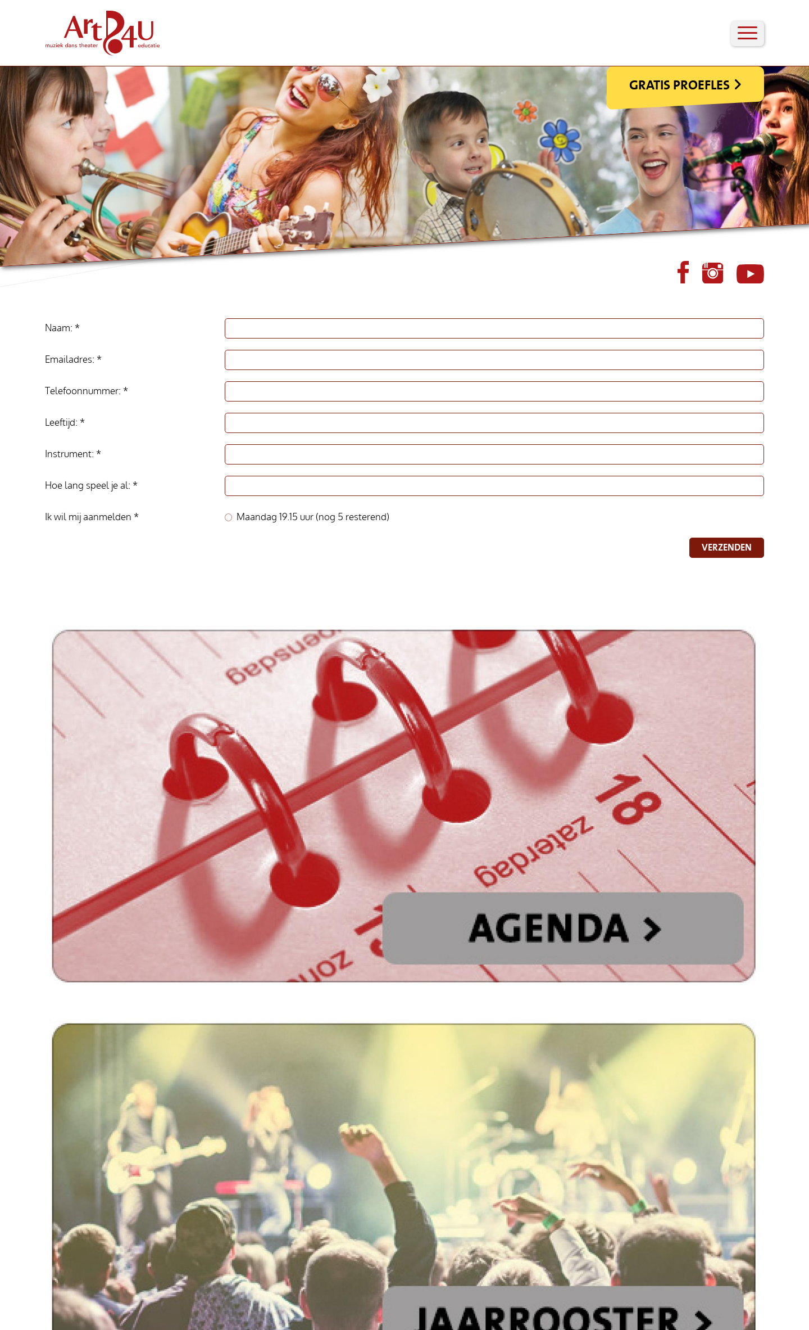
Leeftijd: (62, 422)
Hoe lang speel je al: (89, 485)
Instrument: (70, 454)
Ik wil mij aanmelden (89, 517)
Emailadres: (71, 359)
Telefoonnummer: (84, 391)
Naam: (60, 328)
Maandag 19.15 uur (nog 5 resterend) (313, 517)
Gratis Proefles (679, 85)
